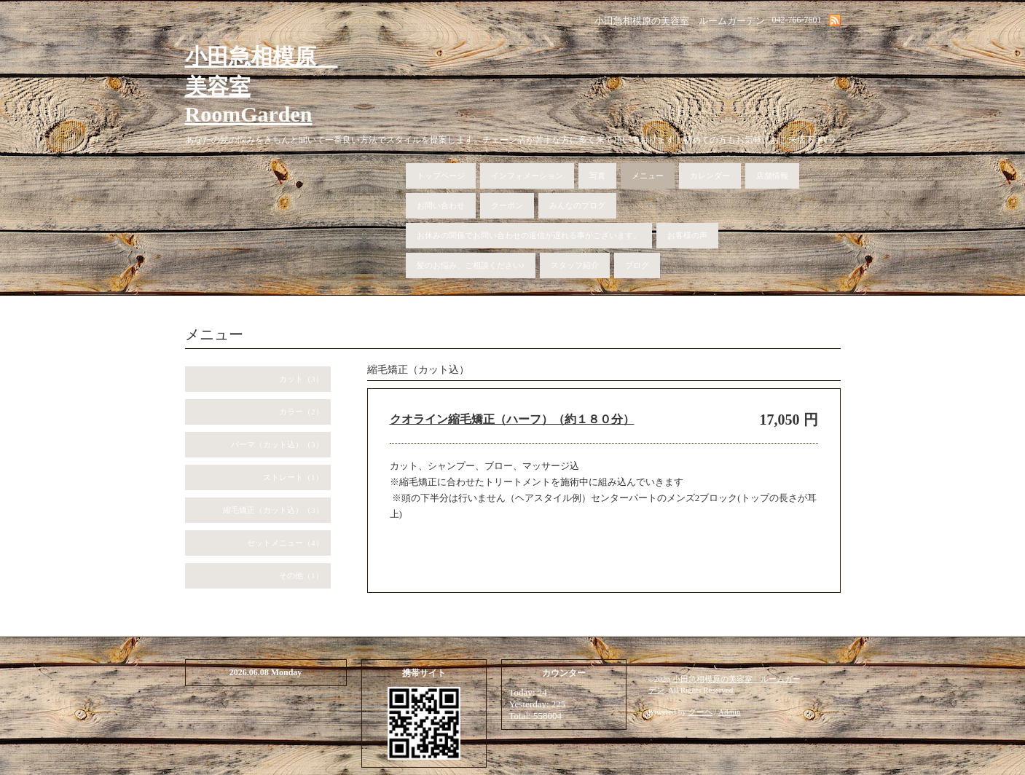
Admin (729, 711)
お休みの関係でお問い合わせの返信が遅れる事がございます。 (529, 235)
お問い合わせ (441, 205)
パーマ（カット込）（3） (277, 444)
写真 (597, 175)
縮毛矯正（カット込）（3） (273, 509)
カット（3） (301, 378)
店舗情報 (772, 175)
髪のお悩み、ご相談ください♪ (471, 265)
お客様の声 (687, 235)
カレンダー (710, 175)
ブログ (637, 265)
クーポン (507, 205)
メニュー (648, 175)
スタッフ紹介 (575, 265)
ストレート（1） (293, 477)
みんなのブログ (577, 205)
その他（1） (301, 575)
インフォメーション (527, 175)
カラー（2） (301, 411)
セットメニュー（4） (285, 542)
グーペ (700, 711)
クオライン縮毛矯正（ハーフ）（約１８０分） (512, 419)
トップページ (441, 175)
